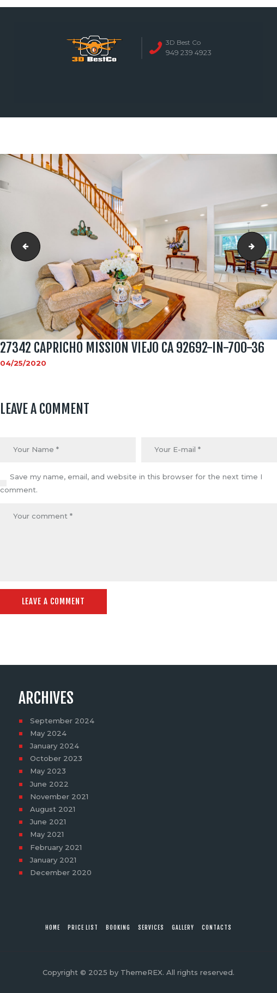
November (59, 796)
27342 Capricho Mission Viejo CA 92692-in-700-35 (22, 246)
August (52, 809)
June (49, 784)
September (62, 720)
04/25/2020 (23, 363)
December (61, 872)
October (56, 758)
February (56, 847)
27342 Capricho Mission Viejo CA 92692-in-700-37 (263, 246)
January (54, 745)
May (48, 733)
